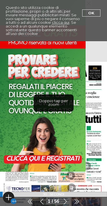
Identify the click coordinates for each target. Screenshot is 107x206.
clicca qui (60, 22)
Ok (91, 13)
